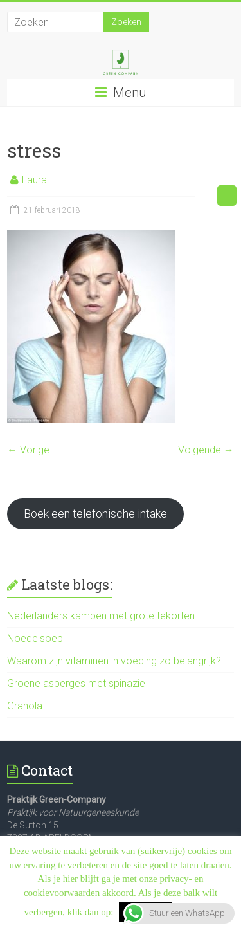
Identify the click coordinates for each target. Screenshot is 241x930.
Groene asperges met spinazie (76, 683)
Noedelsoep (35, 638)
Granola (24, 706)
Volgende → (206, 450)
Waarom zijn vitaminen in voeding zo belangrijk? (114, 661)
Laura (34, 180)
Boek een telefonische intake (95, 513)
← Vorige (28, 450)
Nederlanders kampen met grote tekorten (101, 616)
